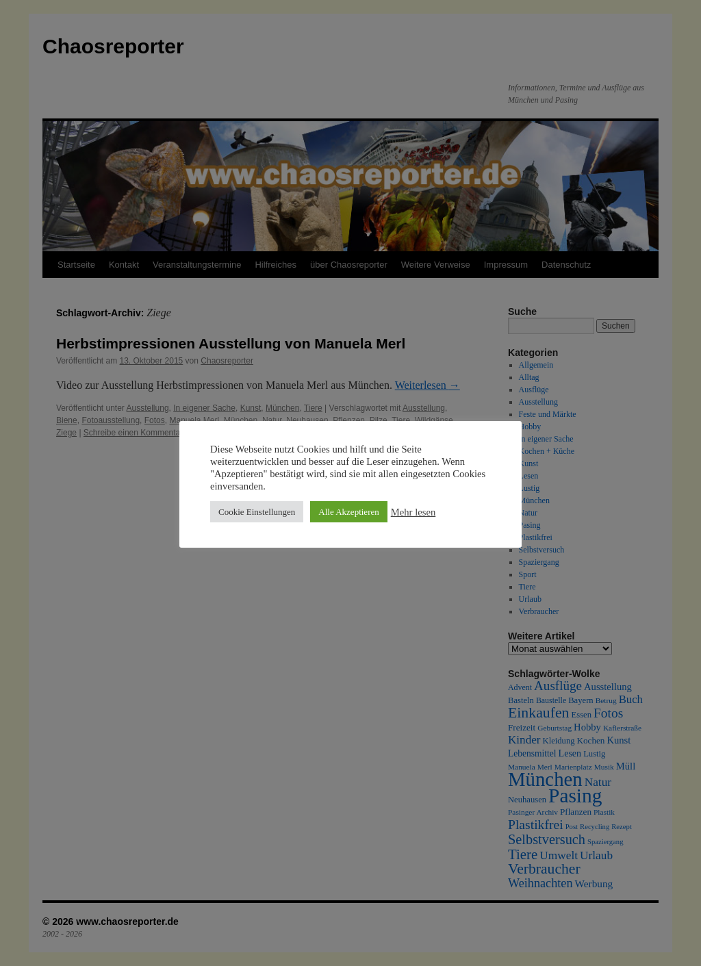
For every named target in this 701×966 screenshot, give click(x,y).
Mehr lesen (413, 512)
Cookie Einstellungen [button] (256, 512)
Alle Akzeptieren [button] (348, 512)
